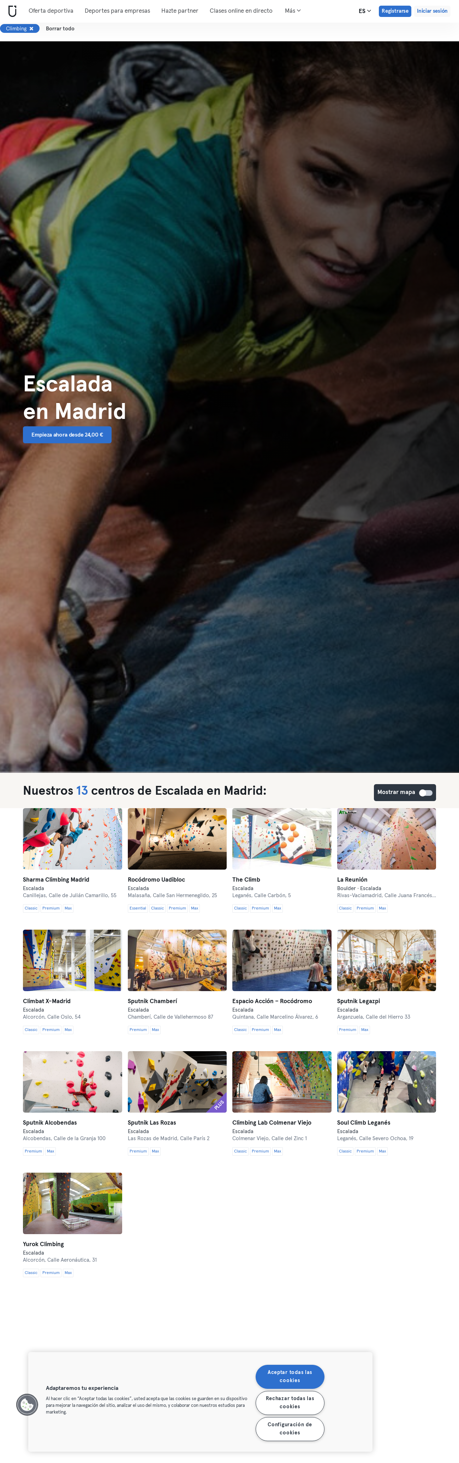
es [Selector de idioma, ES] (365, 10)
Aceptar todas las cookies (290, 1376)
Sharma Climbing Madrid (56, 880)
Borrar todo (60, 28)
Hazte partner (179, 11)
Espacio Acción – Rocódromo (272, 1002)
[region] (200, 1402)
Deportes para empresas (117, 11)
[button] (27, 1404)
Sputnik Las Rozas (152, 1123)
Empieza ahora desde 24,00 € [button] (67, 435)
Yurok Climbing (43, 1245)
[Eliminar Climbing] (31, 28)
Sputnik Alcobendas (50, 1123)
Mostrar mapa (426, 793)
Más (293, 10)
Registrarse (395, 11)
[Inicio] (11, 11)
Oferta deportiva (51, 11)
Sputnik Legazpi (358, 1002)
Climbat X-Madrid (47, 1002)
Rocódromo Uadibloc (156, 880)
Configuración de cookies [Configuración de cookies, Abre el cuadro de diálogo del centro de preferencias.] (290, 1428)
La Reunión (352, 880)
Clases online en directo (241, 11)
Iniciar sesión (432, 11)
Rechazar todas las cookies (290, 1402)
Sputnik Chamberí (152, 1002)
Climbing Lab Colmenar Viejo (271, 1123)
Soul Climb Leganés (364, 1123)
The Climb (246, 880)
